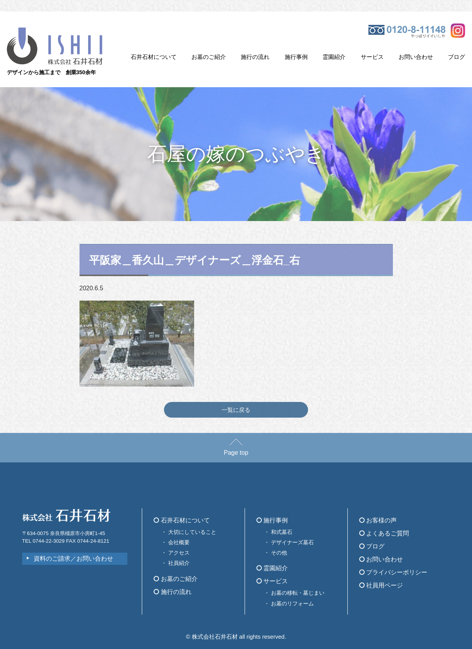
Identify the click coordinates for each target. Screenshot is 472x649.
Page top (236, 449)
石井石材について (154, 57)
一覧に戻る (236, 410)
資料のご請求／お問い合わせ (73, 558)
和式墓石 (281, 532)
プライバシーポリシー (393, 572)
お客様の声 (378, 520)
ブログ (456, 57)
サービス (372, 57)
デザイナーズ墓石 (292, 542)
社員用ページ (381, 585)
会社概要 (179, 542)
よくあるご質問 (384, 533)
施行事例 (296, 57)
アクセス (179, 553)
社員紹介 (179, 563)
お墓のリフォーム (292, 603)
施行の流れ (255, 57)
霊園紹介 (334, 57)
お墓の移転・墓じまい (297, 593)
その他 (279, 553)
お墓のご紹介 (208, 57)
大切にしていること (192, 532)
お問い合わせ (416, 57)
